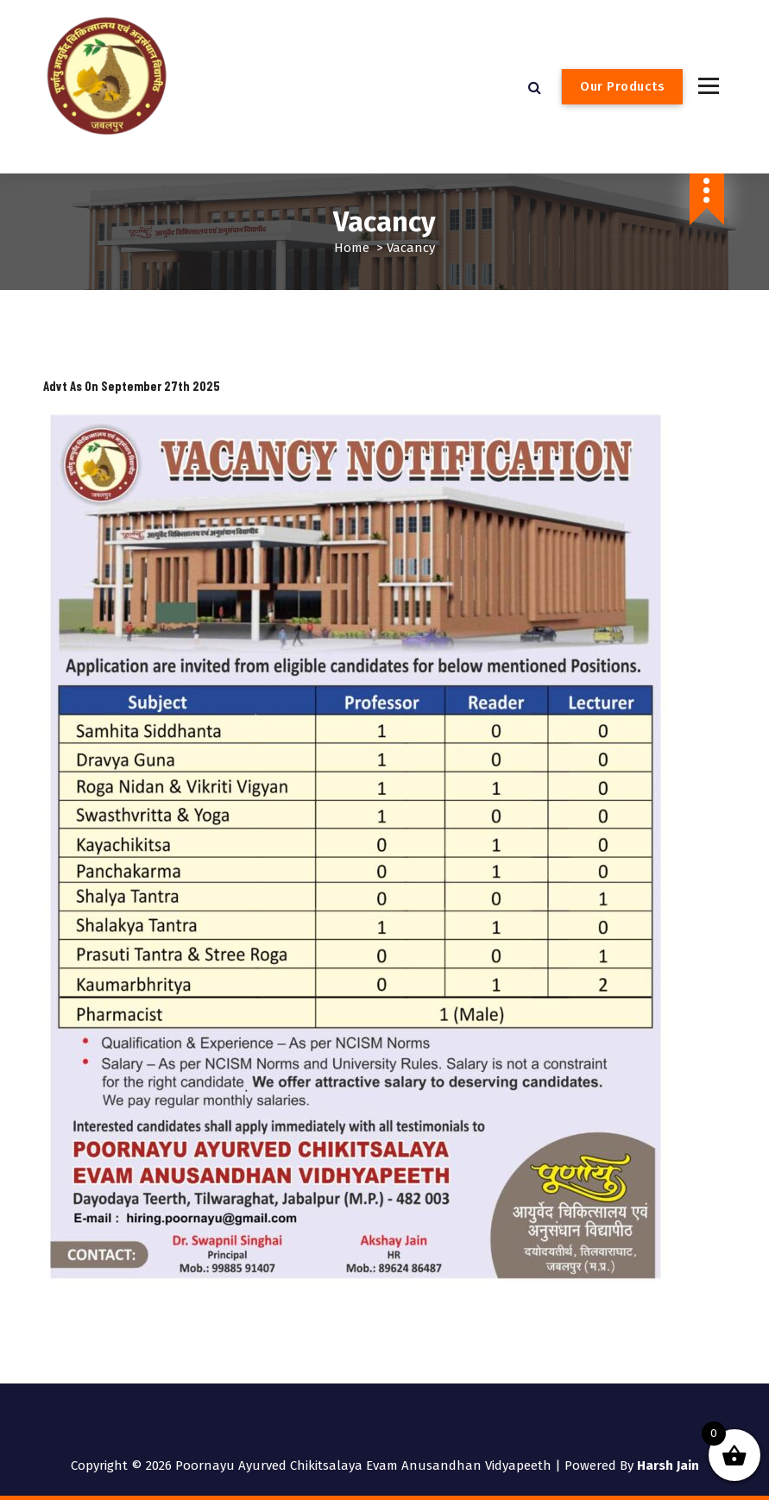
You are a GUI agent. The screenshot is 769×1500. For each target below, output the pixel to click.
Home (351, 247)
